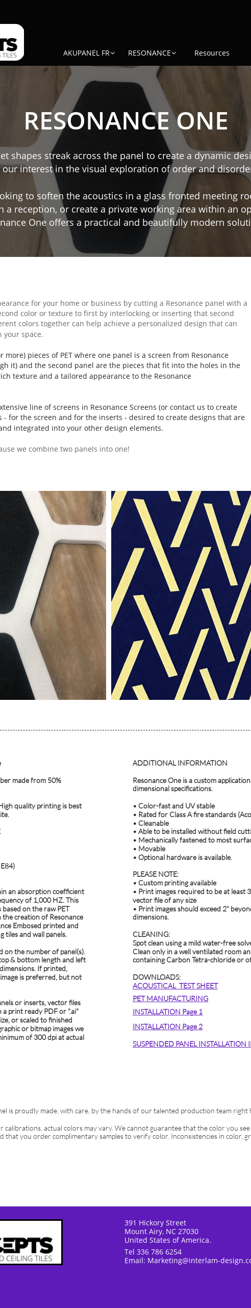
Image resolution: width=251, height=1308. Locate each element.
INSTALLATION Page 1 (168, 1011)
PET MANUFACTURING (170, 998)
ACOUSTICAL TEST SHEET (175, 985)
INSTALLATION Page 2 (168, 1026)
